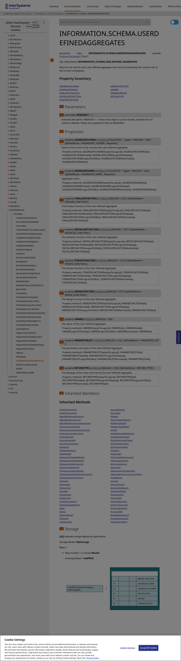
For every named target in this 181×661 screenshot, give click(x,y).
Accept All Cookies (148, 650)
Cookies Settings (127, 650)
